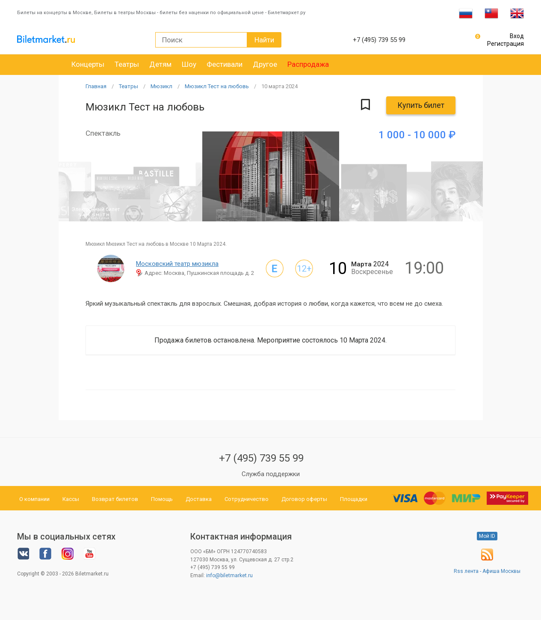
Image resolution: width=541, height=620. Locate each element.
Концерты (87, 64)
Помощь (162, 499)
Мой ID (487, 536)
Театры (127, 64)
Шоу (189, 64)
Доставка (199, 499)
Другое (265, 64)
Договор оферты (304, 499)
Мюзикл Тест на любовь (217, 86)
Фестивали (224, 64)
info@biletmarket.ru (229, 575)
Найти (264, 40)
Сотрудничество (247, 499)
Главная (96, 86)
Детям (160, 64)
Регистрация (505, 43)
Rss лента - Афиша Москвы (487, 571)
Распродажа (308, 64)
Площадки (353, 499)
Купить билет (420, 105)
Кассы (70, 499)
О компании (34, 499)
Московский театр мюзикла (177, 264)
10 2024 (279, 86)
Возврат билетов (115, 499)
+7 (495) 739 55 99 (261, 458)
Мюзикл (161, 86)
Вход (517, 36)
